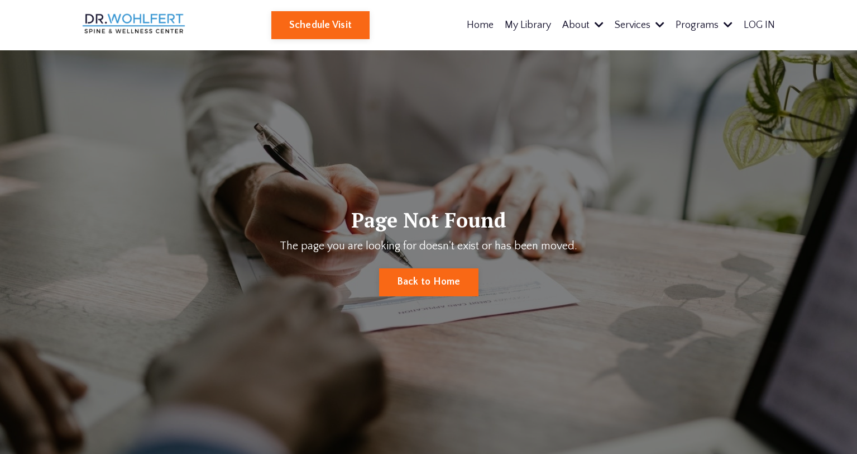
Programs (704, 25)
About (583, 25)
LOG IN (759, 25)
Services (639, 25)
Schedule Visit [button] (320, 25)
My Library (528, 25)
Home (480, 25)
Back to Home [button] (429, 281)
